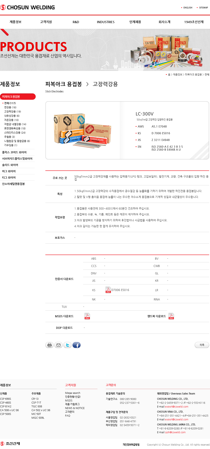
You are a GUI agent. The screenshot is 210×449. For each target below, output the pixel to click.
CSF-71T (36, 402)
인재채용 (135, 22)
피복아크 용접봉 (193, 74)
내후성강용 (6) (12, 115)
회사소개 (164, 22)
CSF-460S (5, 402)
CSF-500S (5, 413)
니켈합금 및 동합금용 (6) (17, 140)
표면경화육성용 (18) (15, 128)
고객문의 (69, 411)
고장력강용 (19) (12, 111)
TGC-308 (37, 406)
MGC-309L (38, 417)
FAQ (67, 415)
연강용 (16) (10, 107)
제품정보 (15, 22)
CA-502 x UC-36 (41, 410)
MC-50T (36, 413)
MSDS (68, 400)
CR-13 (35, 398)
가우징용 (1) (10, 145)
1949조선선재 (193, 22)
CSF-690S (5, 398)
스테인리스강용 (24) (15, 132)
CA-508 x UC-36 (9, 410)
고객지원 (46, 22)
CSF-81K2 (5, 406)
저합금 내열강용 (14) (15, 124)
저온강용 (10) (11, 119)
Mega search (72, 392)
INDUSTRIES (105, 22)
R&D (76, 22)
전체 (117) (10, 103)
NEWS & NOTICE (75, 407)
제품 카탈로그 (72, 404)
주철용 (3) (9, 136)
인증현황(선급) (73, 396)
